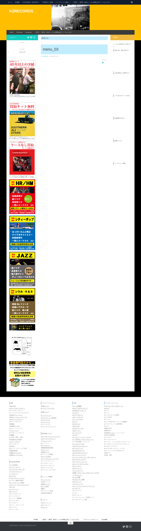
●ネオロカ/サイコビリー (80, 453)
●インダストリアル (78, 444)
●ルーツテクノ (77, 466)
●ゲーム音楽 (45, 486)
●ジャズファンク (46, 415)
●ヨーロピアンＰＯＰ (79, 459)
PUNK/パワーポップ (79, 410)
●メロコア (75, 413)
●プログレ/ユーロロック (80, 446)
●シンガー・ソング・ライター (81, 437)
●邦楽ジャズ (45, 412)
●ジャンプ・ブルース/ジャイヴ (19, 485)
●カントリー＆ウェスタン (80, 464)
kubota (45, 56)
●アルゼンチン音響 (78, 479)
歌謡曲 (12, 424)
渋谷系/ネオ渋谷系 (16, 439)
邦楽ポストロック (15, 453)
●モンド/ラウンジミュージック (50, 436)
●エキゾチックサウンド (48, 439)
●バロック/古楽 (45, 456)
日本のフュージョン (16, 415)
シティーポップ (15, 441)
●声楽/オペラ (45, 452)
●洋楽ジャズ (45, 406)
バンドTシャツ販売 (62, 2)
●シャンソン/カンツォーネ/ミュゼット (84, 457)
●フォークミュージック (79, 462)
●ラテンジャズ (45, 420)
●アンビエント (45, 445)
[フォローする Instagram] (34, 37)
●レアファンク (13, 489)
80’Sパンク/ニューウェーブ (18, 417)
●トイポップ (76, 488)
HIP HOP (13, 406)
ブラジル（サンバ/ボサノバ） (114, 406)
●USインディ (76, 430)
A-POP (12, 446)
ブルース (44, 507)
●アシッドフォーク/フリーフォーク (83, 486)
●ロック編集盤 (77, 406)
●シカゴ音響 (76, 477)
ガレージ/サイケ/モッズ (17, 408)
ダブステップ (77, 482)
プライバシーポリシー (90, 519)
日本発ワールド (15, 426)
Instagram (28, 32)
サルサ (107, 408)
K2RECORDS (21, 11)
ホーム (10, 2)
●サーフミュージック (79, 455)
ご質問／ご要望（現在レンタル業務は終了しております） (92, 2)
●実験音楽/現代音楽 (47, 447)
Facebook (19, 32)
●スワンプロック (77, 415)
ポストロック (77, 468)
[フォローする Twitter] (28, 37)
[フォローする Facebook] (31, 37)
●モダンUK (75, 426)
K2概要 (17, 2)
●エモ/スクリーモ (77, 428)
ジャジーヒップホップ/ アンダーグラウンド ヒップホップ (16, 472)
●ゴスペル (12, 476)
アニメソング (14, 430)
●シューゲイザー (77, 419)
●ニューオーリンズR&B (16, 482)
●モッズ (74, 421)
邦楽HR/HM (13, 450)
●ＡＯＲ (74, 435)
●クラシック (45, 450)
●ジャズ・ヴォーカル (47, 408)
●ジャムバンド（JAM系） (49, 418)
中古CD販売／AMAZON (30, 2)
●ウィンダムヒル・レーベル (49, 459)
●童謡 (43, 488)
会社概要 (104, 519)
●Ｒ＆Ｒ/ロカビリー (78, 450)
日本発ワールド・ (110, 433)
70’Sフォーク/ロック (16, 419)
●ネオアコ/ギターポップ (80, 408)
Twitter (11, 32)
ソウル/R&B (14, 465)
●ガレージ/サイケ (77, 417)
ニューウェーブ (78, 470)
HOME (36, 519)
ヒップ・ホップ (15, 467)
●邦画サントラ (45, 484)
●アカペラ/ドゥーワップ (16, 478)
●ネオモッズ (76, 424)
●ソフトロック (77, 433)
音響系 (12, 435)
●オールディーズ (77, 448)
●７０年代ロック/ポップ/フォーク (83, 439)
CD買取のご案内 (47, 2)
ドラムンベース (46, 441)
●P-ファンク (13, 491)
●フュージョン (45, 422)
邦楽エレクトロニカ (16, 455)
